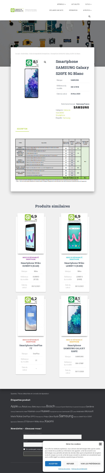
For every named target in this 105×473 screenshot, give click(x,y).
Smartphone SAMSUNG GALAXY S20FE (74, 348)
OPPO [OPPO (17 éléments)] (32, 416)
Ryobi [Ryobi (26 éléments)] (56, 416)
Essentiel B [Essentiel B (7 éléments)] (76, 407)
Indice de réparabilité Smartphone (39, 54)
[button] (100, 444)
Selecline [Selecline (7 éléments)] (76, 417)
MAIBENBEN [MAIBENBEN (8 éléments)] (80, 411)
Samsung (66, 118)
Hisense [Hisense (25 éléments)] (31, 411)
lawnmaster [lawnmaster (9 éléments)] (66, 411)
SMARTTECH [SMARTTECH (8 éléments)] (83, 417)
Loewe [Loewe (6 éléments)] (74, 411)
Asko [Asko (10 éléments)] (19, 407)
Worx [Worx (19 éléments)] (42, 421)
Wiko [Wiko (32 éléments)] (36, 421)
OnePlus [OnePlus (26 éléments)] (26, 416)
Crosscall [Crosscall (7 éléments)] (58, 407)
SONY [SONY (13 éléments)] (89, 417)
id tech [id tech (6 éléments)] (60, 411)
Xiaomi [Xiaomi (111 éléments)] (49, 421)
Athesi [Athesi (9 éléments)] (30, 407)
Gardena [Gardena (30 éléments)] (90, 406)
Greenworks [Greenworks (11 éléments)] (19, 411)
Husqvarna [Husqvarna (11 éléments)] (54, 411)
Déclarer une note (56, 10)
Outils (88, 4)
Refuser (70, 464)
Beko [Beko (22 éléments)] (34, 406)
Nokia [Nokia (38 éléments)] (19, 416)
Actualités (75, 4)
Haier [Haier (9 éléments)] (25, 411)
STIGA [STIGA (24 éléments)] (27, 421)
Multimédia (24, 54)
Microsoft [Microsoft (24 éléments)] (89, 411)
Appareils (61, 4)
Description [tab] (22, 129)
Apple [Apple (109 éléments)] (14, 406)
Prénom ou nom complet (32, 433)
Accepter (53, 464)
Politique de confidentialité (79, 469)
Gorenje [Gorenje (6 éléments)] (13, 411)
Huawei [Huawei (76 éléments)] (45, 411)
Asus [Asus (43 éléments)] (24, 406)
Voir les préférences (90, 464)
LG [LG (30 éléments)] (71, 411)
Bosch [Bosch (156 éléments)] (50, 406)
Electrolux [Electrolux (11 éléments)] (69, 407)
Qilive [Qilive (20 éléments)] (51, 416)
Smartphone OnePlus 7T (30, 347)
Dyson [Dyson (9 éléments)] (63, 407)
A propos (87, 10)
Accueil (17, 54)
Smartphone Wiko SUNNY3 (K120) (31, 264)
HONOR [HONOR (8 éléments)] (37, 411)
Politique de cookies (64, 469)
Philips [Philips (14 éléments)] (46, 417)
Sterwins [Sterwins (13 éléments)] (20, 422)
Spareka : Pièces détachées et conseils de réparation (30, 394)
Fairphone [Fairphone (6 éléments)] (82, 407)
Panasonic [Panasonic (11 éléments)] (39, 417)
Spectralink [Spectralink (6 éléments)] (14, 421)
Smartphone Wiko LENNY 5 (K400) (74, 264)
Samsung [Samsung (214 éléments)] (66, 416)
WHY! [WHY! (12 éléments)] (32, 421)
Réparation (73, 10)
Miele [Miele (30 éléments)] (13, 416)
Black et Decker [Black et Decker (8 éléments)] (41, 407)
